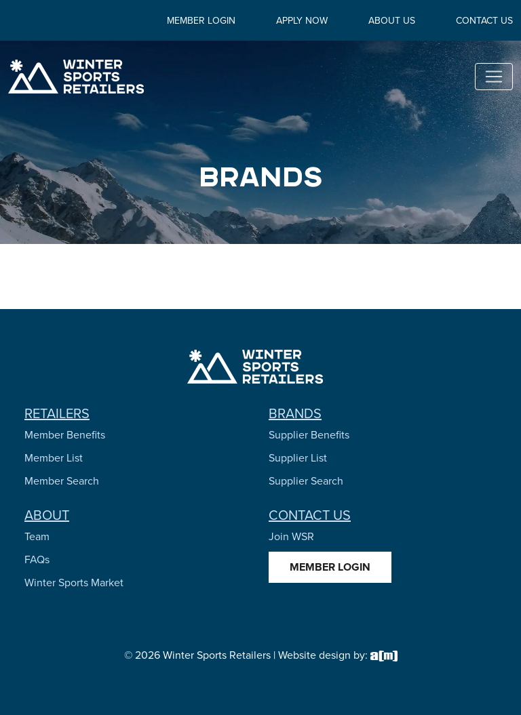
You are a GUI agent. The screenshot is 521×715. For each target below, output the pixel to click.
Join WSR (291, 536)
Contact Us (484, 21)
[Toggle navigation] (494, 76)
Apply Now (302, 21)
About (46, 515)
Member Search (61, 481)
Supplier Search (306, 481)
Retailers (57, 413)
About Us (391, 21)
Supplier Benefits (309, 435)
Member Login (201, 21)
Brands (295, 413)
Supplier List (298, 458)
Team (37, 536)
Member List (53, 458)
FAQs (37, 559)
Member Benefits (64, 435)
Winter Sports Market (73, 582)
